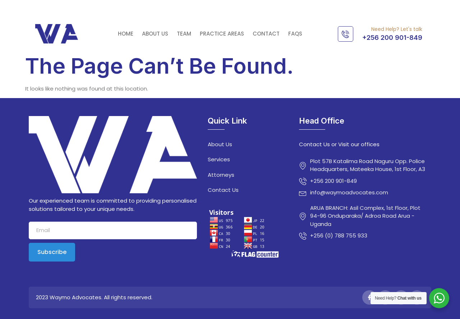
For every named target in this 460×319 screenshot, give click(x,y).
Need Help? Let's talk (396, 29)
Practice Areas (222, 34)
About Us (155, 34)
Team (184, 34)
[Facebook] (369, 297)
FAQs (295, 34)
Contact (266, 34)
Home (125, 34)
